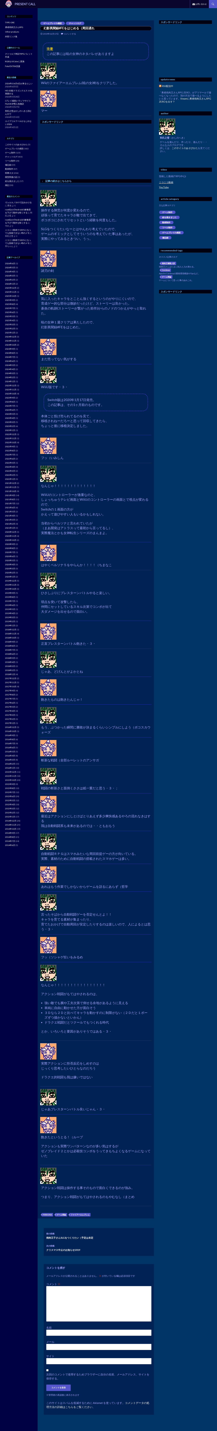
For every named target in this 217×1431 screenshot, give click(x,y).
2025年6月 (10, 312)
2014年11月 (10, 825)
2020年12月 (10, 532)
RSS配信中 (166, 86)
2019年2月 (10, 621)
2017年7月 (10, 698)
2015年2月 (10, 812)
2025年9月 (10, 300)
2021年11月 (10, 487)
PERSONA (47, 1215)
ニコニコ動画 (166, 182)
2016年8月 (10, 739)
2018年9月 (10, 642)
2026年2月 (10, 279)
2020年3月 (10, 568)
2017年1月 (10, 723)
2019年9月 (10, 593)
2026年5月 (10, 267)
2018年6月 (10, 654)
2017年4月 (10, 711)
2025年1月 (10, 332)
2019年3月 (10, 617)
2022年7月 (10, 454)
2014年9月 (10, 833)
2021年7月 (10, 503)
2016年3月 (10, 759)
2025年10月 (10, 296)
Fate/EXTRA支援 (12, 66)
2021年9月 (10, 495)
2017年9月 (10, 690)
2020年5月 (10, 560)
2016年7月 (10, 743)
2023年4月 (10, 418)
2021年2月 (10, 524)
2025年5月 (10, 316)
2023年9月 (10, 397)
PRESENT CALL (25, 4)
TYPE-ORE (10, 22)
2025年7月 (10, 308)
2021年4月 (10, 515)
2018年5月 (10, 658)
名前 (49, 1327)
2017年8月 (10, 694)
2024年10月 (10, 345)
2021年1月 (10, 528)
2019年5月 (10, 609)
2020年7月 (10, 552)
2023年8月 (10, 402)
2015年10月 (10, 780)
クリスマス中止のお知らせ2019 (98, 1247)
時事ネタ (9, 173)
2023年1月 (10, 430)
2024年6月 (10, 361)
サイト (50, 1356)
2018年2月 (10, 670)
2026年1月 (10, 284)
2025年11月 (10, 292)
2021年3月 (10, 519)
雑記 (7, 185)
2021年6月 (10, 507)
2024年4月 (10, 369)
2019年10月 (10, 589)
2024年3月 (10, 373)
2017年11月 (10, 682)
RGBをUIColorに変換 (14, 61)
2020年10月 (10, 540)
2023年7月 (10, 406)
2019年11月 (10, 585)
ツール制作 (167, 227)
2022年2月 (10, 475)
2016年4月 (10, 755)
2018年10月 (10, 637)
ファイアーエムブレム (80, 1215)
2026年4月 (10, 271)
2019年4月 (10, 613)
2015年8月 (10, 788)
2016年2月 (10, 764)
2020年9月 (10, 544)
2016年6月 (10, 747)
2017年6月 (10, 703)
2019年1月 (10, 625)
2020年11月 (10, 536)
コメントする (70, 34)
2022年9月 (10, 446)
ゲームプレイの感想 (52, 23)
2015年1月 (10, 816)
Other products (12, 32)
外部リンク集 (11, 36)
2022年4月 (10, 467)
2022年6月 (10, 458)
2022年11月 (10, 438)
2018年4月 (10, 662)
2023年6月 (10, 410)
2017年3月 (10, 715)
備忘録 (165, 237)
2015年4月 (10, 804)
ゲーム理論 (61, 1215)
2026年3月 (10, 275)
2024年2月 (10, 377)
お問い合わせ (201, 4)
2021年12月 (10, 483)
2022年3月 (10, 471)
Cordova (166, 270)
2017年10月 (10, 686)
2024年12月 (10, 336)
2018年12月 (10, 629)
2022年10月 (10, 442)
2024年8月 (10, 353)
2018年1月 (10, 674)
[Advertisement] (68, 150)
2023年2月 (10, 426)
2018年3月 (10, 666)
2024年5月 (10, 365)
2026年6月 (10, 263)
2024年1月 (10, 381)
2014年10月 (10, 829)
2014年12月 (10, 820)
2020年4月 (10, 564)
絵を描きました (169, 217)
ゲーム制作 (167, 212)
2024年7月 (10, 357)
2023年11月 (10, 389)
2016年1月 (10, 768)
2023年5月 (10, 414)
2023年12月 (10, 385)
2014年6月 (10, 845)
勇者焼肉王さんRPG (14, 27)
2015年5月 (10, 800)
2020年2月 (10, 572)
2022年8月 (10, 450)
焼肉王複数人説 (168, 263)
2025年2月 (10, 328)
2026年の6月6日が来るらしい (19, 83)
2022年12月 (10, 434)
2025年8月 (10, 304)
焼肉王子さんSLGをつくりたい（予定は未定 (98, 1235)
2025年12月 (10, 288)
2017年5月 (10, 707)
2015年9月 (10, 784)
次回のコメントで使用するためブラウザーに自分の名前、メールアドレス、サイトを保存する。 (97, 1376)
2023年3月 (10, 422)
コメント (53, 1284)
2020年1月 (10, 576)
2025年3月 (10, 324)
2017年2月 (10, 719)
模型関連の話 (11, 177)
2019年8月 (10, 597)
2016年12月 (10, 727)
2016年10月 (10, 731)
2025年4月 (10, 320)
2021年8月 (10, 499)
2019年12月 (10, 580)
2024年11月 (10, 340)
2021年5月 (10, 511)
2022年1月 (10, 479)
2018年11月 (10, 633)
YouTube (164, 187)
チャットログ (75, 23)
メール (50, 1341)
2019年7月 (10, 601)
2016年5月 (10, 751)
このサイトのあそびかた (185, 148)
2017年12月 (10, 678)
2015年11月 (10, 776)
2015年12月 (10, 772)
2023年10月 (10, 393)
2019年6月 (10, 605)
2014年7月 (10, 841)
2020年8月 (10, 548)
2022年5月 (10, 463)
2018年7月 (10, 650)
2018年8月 (10, 646)
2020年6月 (10, 556)
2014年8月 (10, 837)
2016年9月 (10, 735)
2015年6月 (10, 796)
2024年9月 (10, 349)
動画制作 (166, 222)
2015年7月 (10, 792)
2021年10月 (10, 491)
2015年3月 (10, 808)
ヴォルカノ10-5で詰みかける (18, 202)
